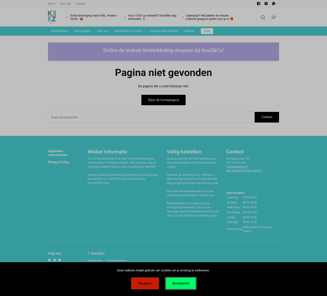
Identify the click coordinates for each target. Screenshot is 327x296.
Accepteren (180, 283)
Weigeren (145, 283)
